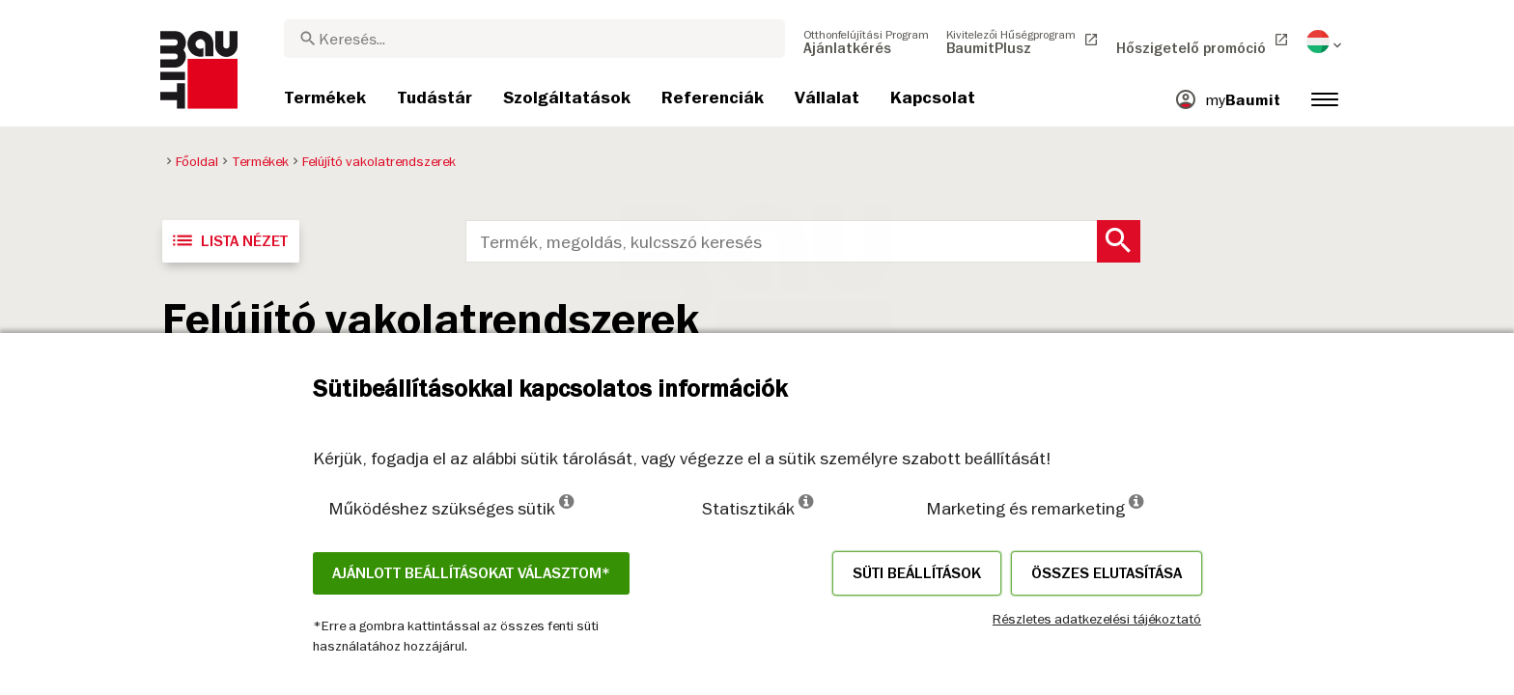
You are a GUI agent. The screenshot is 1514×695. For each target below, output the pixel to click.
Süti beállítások (917, 573)
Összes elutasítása (1106, 573)
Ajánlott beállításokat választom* (471, 573)
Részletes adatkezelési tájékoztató (1097, 618)
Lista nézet (229, 240)
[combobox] (534, 38)
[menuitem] (866, 41)
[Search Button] (1118, 241)
